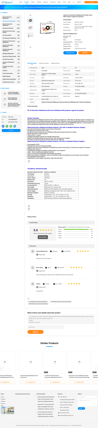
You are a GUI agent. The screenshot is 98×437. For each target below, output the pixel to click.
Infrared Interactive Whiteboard (11, 24)
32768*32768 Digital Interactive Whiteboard (13, 93)
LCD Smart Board (11, 35)
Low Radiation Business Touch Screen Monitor (61, 301)
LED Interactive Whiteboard (11, 38)
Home (2, 397)
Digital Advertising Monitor (11, 79)
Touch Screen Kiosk (11, 73)
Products (3, 399)
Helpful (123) (42, 287)
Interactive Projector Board (11, 56)
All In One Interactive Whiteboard (11, 46)
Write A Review (43, 237)
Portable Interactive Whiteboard (11, 50)
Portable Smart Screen (11, 82)
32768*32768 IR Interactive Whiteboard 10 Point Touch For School (84, 377)
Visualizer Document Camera (11, 67)
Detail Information (32, 63)
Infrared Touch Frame (11, 59)
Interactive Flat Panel (11, 28)
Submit (35, 332)
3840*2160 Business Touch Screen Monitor (38, 303)
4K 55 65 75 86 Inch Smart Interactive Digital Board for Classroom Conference (14, 105)
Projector (11, 70)
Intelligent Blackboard (11, 53)
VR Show (3, 401)
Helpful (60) (42, 254)
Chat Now (91, 2)
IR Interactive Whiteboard (11, 21)
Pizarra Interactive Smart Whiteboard (12, 98)
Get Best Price (70, 53)
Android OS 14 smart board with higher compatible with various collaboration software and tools (46, 407)
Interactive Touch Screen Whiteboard (11, 41)
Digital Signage (11, 76)
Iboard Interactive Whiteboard (11, 17)
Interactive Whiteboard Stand (11, 63)
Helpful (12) (42, 271)
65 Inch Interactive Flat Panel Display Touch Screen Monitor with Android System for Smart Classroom (45, 414)
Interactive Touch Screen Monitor (11, 31)
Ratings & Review (55, 63)
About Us (3, 403)
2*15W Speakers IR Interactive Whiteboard (38, 301)
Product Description (44, 63)
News (2, 406)
